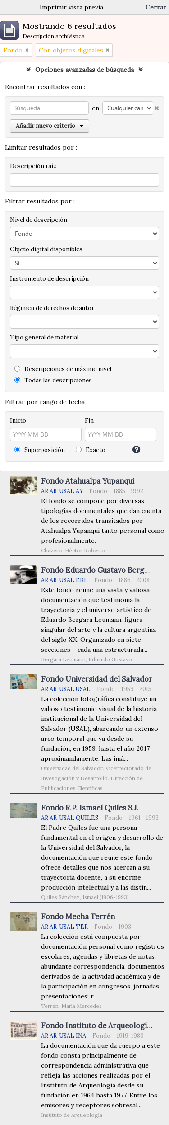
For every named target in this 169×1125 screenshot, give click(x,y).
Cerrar (156, 7)
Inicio (18, 420)
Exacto (90, 450)
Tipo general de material (44, 337)
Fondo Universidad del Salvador (96, 678)
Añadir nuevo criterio (49, 126)
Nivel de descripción (38, 220)
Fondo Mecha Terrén (78, 916)
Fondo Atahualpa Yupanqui (87, 480)
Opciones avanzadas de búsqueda (84, 70)
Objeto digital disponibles (46, 249)
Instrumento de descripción (49, 278)
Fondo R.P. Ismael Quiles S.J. (89, 807)
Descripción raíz (33, 166)
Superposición (39, 450)
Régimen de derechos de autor (52, 308)
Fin (89, 420)
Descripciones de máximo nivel (62, 369)
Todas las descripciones (53, 380)
